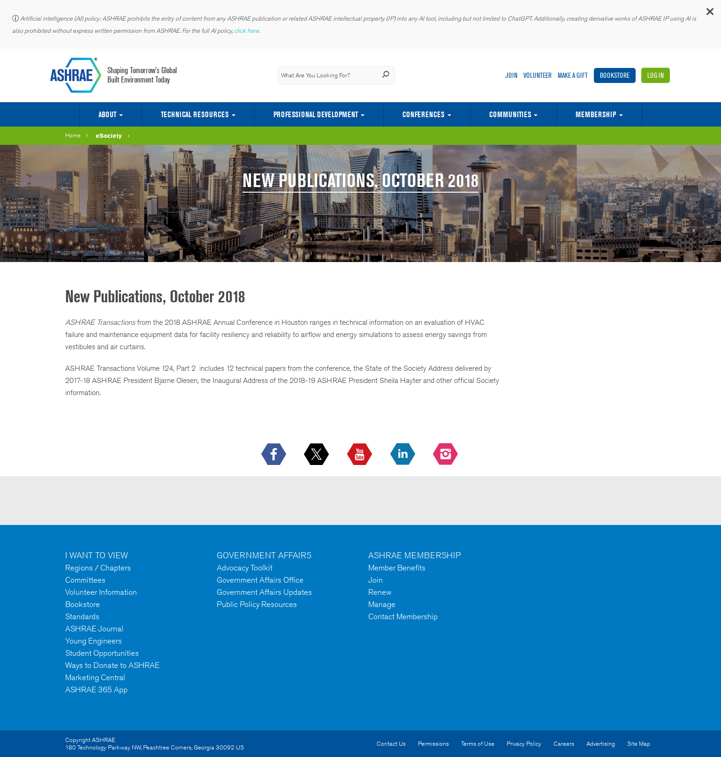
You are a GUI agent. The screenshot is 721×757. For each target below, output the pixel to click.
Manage (381, 604)
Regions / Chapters (98, 567)
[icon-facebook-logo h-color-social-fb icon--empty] (275, 454)
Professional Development (315, 114)
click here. (247, 31)
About (107, 114)
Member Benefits (396, 567)
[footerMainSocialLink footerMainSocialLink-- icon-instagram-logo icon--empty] (446, 454)
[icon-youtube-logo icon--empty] (360, 454)
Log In (655, 75)
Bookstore (615, 75)
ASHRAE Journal (94, 628)
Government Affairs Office (260, 580)
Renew (380, 592)
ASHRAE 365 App (96, 689)
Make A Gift (573, 75)
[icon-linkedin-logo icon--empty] (404, 454)
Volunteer (538, 75)
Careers (564, 744)
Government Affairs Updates (264, 592)
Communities (510, 114)
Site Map (638, 744)
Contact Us (391, 744)
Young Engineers (93, 640)
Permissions (433, 744)
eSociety (109, 135)
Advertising (600, 744)
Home (73, 135)
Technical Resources (194, 114)
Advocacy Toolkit (245, 567)
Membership (596, 114)
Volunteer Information (101, 592)
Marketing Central (95, 677)
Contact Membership (403, 616)
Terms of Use (477, 744)
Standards (82, 616)
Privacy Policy (524, 744)
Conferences (423, 114)
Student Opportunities (102, 653)
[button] (709, 13)
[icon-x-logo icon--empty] (317, 454)
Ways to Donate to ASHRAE (112, 665)
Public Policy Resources (257, 604)
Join (511, 75)
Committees (85, 580)
